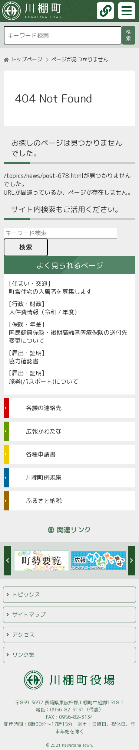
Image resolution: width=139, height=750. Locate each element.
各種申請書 (41, 454)
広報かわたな (44, 431)
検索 (129, 35)
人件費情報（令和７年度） (44, 312)
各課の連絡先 (44, 408)
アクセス (23, 635)
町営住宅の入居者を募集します (50, 292)
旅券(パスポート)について (43, 381)
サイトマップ (29, 614)
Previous (7, 560)
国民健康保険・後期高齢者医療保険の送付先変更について (68, 336)
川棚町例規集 (44, 477)
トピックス (26, 594)
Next (131, 560)
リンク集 (23, 655)
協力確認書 (24, 361)
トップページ (26, 59)
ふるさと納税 (44, 501)
